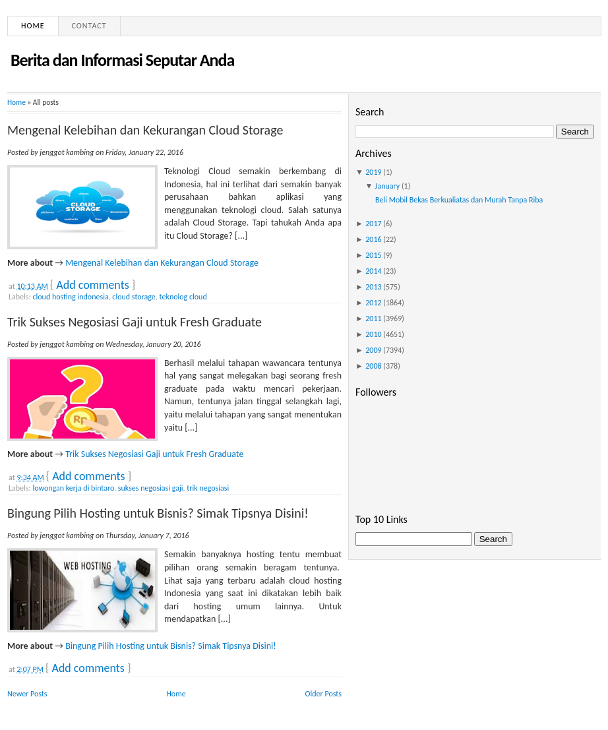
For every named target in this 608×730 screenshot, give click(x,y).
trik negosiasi (208, 488)
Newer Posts (27, 693)
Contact (89, 25)
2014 (373, 271)
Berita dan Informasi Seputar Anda (122, 60)
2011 (373, 318)
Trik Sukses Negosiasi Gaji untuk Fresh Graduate (134, 321)
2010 (373, 334)
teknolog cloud (183, 296)
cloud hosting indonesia (70, 296)
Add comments (92, 285)
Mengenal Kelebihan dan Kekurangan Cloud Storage (145, 130)
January (387, 186)
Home (33, 25)
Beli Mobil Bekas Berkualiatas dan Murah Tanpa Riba (459, 199)
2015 (373, 255)
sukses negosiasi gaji (150, 488)
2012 (373, 302)
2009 (373, 350)
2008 (373, 366)
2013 (373, 286)
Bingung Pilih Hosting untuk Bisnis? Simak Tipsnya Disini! (158, 513)
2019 (373, 172)
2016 (373, 239)
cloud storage (133, 296)
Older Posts (323, 693)
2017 (373, 223)
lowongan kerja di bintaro (73, 488)
